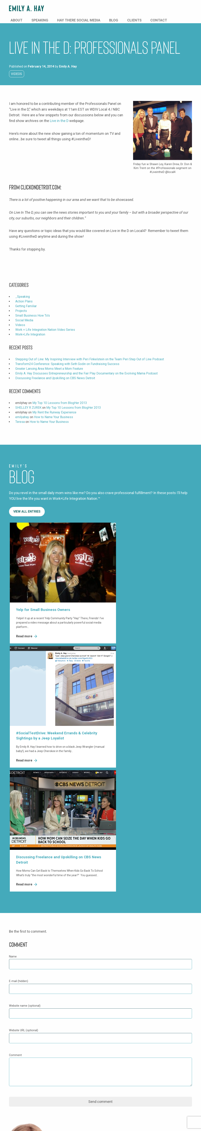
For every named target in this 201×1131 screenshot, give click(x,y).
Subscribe (21, 1098)
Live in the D (59, 115)
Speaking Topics (147, 1018)
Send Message (136, 947)
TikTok (81, 1047)
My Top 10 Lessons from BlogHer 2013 (59, 397)
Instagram (83, 1026)
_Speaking (22, 291)
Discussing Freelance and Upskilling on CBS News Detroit (55, 373)
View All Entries (26, 506)
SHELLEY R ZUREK (28, 402)
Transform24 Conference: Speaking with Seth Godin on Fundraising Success (67, 358)
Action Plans (24, 296)
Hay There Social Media (124, 9)
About (76, 9)
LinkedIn (82, 1033)
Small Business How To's (32, 310)
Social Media (24, 315)
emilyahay (22, 412)
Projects (21, 305)
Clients (166, 9)
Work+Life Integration (30, 329)
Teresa (20, 416)
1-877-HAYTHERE (90, 956)
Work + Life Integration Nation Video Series (45, 324)
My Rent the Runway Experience (54, 407)
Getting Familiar (26, 301)
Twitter (81, 1018)
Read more (26, 613)
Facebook (83, 1011)
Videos (16, 68)
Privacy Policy (19, 1124)
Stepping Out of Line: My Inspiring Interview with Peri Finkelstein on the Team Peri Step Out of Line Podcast (89, 354)
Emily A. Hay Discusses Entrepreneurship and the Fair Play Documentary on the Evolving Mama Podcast (86, 368)
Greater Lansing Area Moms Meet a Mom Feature (49, 363)
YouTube (82, 1040)
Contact (184, 9)
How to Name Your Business (53, 412)
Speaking (93, 9)
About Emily (144, 1011)
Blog (152, 9)
